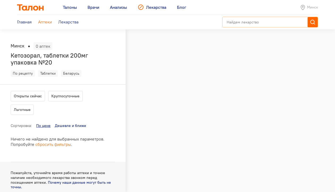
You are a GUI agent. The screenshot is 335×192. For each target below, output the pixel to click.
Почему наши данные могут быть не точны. (61, 185)
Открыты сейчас (28, 96)
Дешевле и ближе (70, 125)
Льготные (22, 109)
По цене (43, 125)
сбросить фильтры (53, 144)
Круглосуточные (65, 96)
